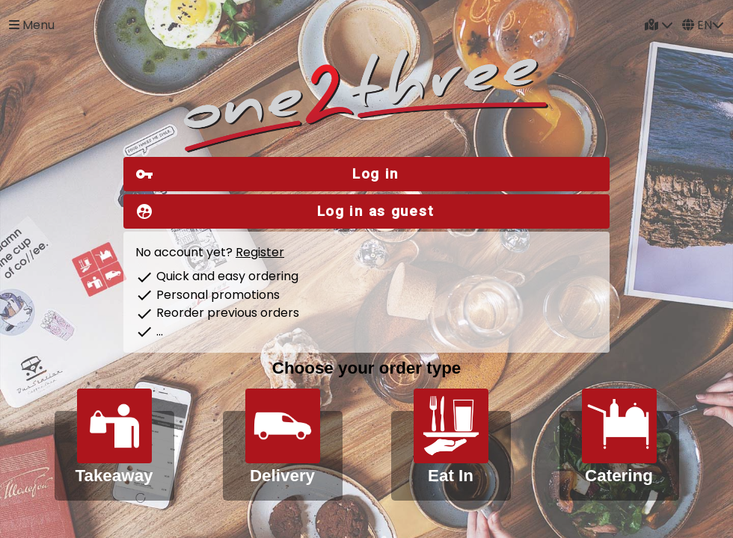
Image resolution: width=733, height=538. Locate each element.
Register (260, 252)
